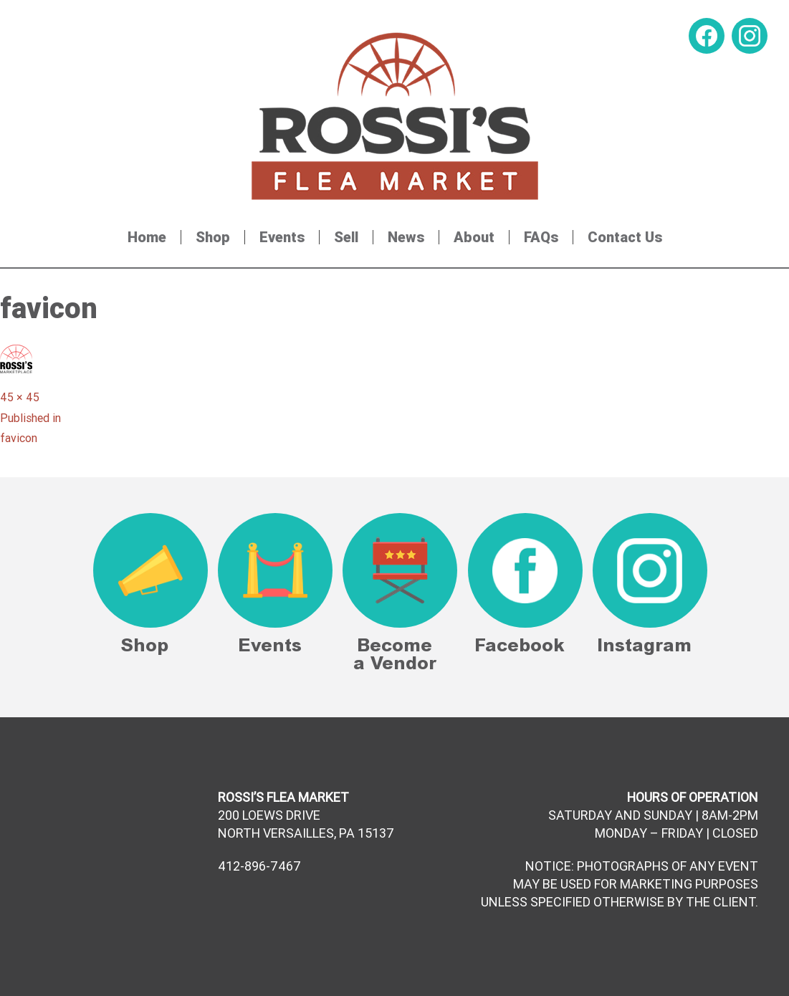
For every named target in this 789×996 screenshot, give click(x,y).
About (474, 237)
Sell (346, 237)
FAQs (541, 237)
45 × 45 (19, 397)
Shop (213, 237)
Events (282, 237)
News (406, 237)
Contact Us (625, 237)
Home (147, 237)
